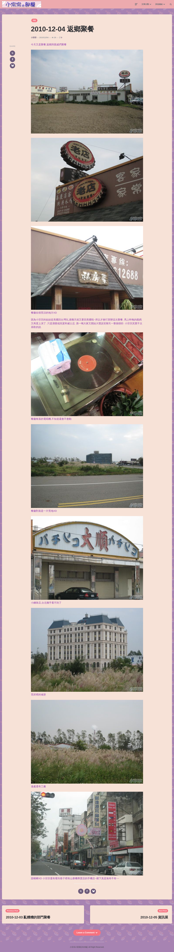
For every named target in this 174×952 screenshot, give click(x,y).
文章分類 (145, 4)
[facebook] (12, 59)
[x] (12, 53)
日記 (34, 20)
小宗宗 (33, 37)
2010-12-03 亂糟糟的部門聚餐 (28, 917)
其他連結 (159, 4)
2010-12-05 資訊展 (154, 917)
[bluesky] (12, 65)
